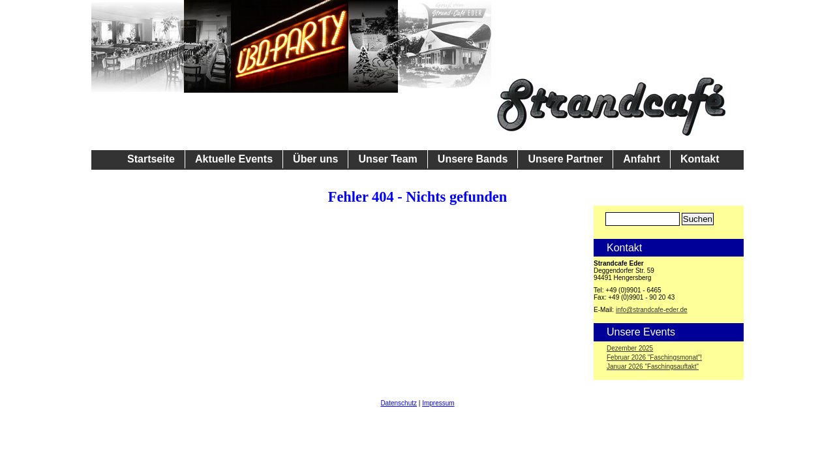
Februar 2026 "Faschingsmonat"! (654, 357)
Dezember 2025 (630, 348)
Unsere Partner (565, 158)
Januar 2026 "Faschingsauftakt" (653, 366)
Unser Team (387, 158)
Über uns (315, 158)
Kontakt (700, 158)
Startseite (151, 158)
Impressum (438, 403)
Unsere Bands (473, 158)
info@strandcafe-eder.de (652, 309)
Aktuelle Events (234, 158)
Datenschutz (398, 403)
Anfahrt (641, 158)
